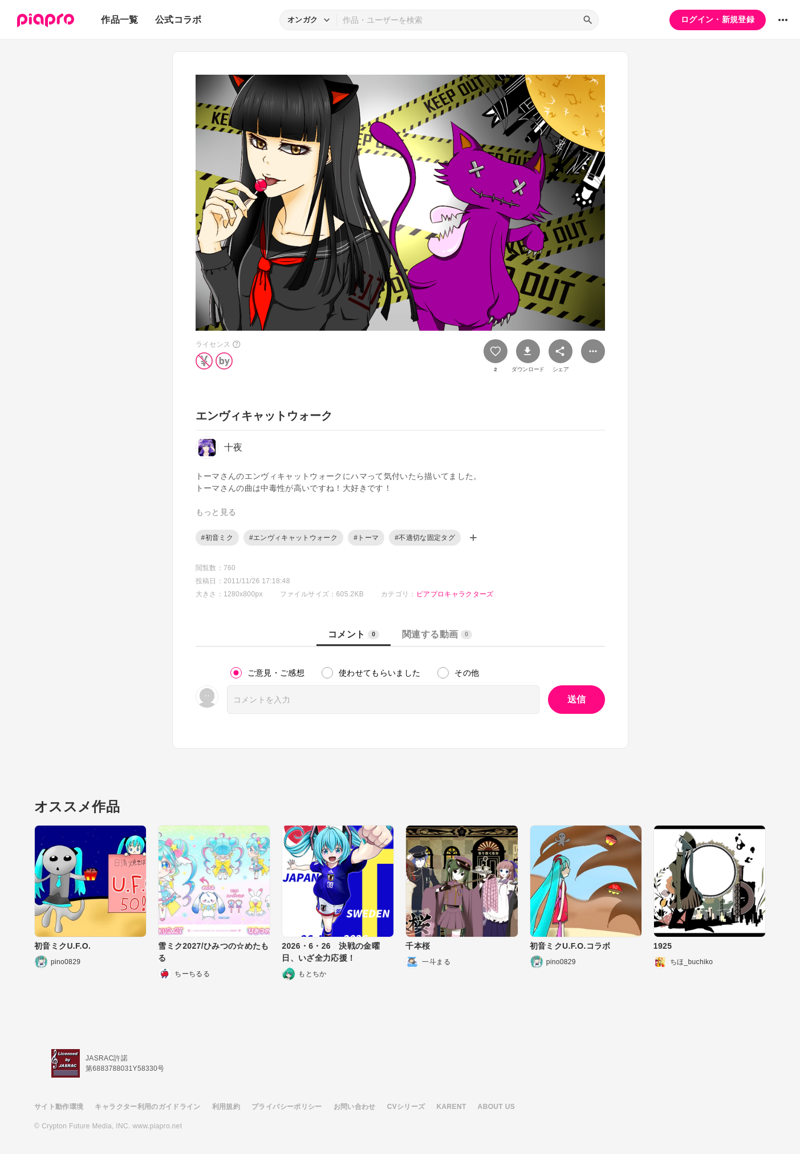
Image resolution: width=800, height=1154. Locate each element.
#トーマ (366, 538)
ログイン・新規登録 (717, 19)
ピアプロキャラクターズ (455, 594)
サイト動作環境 (58, 1107)
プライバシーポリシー (286, 1107)
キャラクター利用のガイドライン (147, 1107)
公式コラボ (178, 20)
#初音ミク (217, 538)
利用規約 (226, 1107)
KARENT (451, 1107)
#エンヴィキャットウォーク (293, 538)
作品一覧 (119, 20)
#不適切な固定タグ (425, 538)
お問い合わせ (355, 1107)
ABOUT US (496, 1107)
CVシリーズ (406, 1107)
